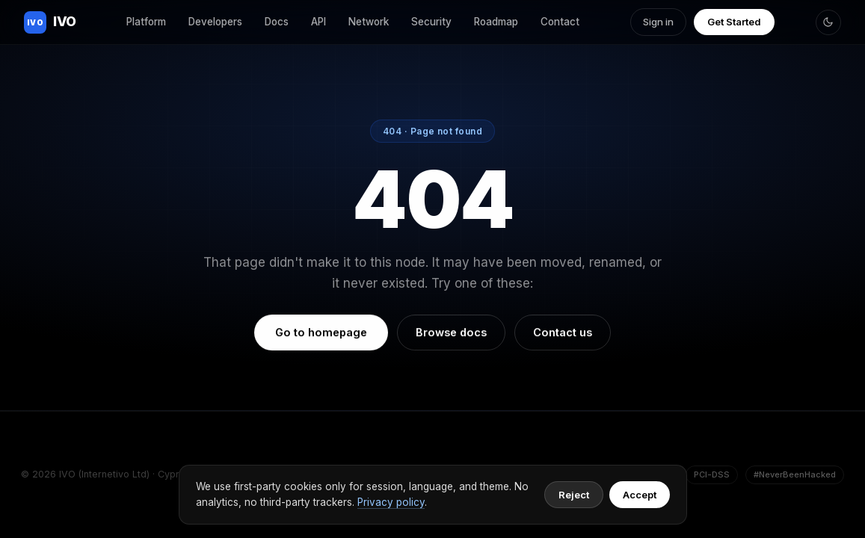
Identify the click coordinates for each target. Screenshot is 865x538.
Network (368, 22)
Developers (215, 22)
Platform (146, 22)
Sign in (658, 22)
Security (431, 22)
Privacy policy (391, 502)
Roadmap (496, 22)
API (318, 22)
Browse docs (451, 333)
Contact (560, 22)
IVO (50, 22)
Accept (639, 495)
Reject (573, 495)
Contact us (562, 333)
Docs (277, 22)
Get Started (734, 22)
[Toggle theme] (828, 22)
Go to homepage (321, 333)
